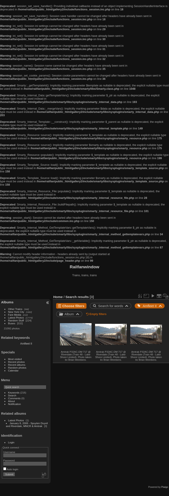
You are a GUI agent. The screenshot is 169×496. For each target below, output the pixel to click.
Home (58, 297)
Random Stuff (16, 320)
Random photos (17, 367)
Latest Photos (16, 317)
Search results (77, 297)
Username (9, 452)
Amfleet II (26, 343)
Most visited (15, 359)
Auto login (10, 469)
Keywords (14, 392)
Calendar (13, 370)
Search (12, 395)
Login (11, 442)
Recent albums (16, 364)
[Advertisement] (85, 286)
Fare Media (14, 314)
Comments (14, 398)
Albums (7, 302)
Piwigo (164, 487)
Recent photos (16, 361)
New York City (16, 311)
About (11, 401)
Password (9, 460)
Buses (11, 323)
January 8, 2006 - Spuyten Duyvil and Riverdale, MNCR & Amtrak (27, 424)
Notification (14, 404)
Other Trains (15, 309)
